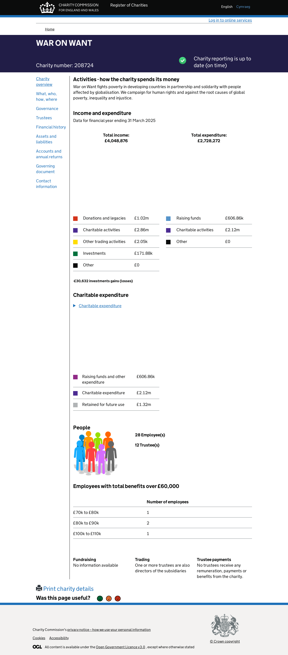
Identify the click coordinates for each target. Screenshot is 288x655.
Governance (47, 108)
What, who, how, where (46, 96)
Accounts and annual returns (49, 154)
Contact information (46, 183)
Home (49, 29)
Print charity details (65, 588)
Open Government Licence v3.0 (120, 647)
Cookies (39, 638)
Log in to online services (230, 20)
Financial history (51, 127)
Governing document (45, 168)
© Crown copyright (225, 641)
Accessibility (59, 638)
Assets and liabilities (46, 139)
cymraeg (243, 7)
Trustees (44, 117)
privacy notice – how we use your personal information (109, 630)
